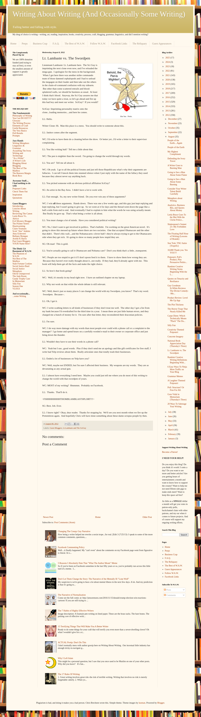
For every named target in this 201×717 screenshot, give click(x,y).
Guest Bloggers (56, 428)
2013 (167, 111)
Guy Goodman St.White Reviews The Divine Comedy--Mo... (178, 289)
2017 (167, 93)
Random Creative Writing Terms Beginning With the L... (177, 270)
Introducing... (18, 206)
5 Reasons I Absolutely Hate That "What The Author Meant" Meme (87, 563)
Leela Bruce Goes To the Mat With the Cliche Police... (177, 217)
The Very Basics (20, 131)
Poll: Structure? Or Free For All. (176, 388)
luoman (142, 703)
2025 (167, 57)
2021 (167, 75)
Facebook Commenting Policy (71, 547)
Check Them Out (20, 191)
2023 (167, 66)
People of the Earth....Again (175, 141)
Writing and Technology (18, 154)
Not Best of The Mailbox (20, 260)
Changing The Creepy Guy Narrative (74, 531)
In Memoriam (19, 281)
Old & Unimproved (21, 274)
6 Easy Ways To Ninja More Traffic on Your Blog (177, 369)
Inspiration (17, 195)
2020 (167, 80)
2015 (167, 102)
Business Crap (40, 43)
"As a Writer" (18, 158)
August (171, 136)
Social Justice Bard (21, 266)
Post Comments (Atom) (64, 522)
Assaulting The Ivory (22, 151)
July (170, 412)
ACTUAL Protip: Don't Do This (72, 642)
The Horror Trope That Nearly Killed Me (178, 310)
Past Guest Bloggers (21, 241)
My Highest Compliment (174, 153)
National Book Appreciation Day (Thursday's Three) (177, 343)
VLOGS (16, 289)
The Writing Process (21, 123)
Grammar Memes (175, 376)
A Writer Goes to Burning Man (175, 166)
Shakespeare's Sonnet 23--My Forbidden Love (177, 227)
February (172, 434)
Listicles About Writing (19, 209)
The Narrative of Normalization (72, 595)
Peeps (25, 43)
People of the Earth (176, 147)
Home (13, 43)
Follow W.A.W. (98, 43)
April (170, 425)
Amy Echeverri (19, 233)
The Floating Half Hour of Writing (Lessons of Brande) (178, 236)
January (171, 438)
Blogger (160, 703)
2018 (167, 88)
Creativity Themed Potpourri (176, 331)
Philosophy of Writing (22, 116)
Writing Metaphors (21, 143)
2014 (167, 106)
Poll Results (18, 133)
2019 (167, 84)
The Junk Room (19, 276)
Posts (167, 590)
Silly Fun (17, 284)
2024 (167, 62)
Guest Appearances (161, 43)
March (171, 430)
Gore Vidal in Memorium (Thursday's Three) (177, 397)
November (173, 123)
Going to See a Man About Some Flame (177, 173)
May (170, 421)
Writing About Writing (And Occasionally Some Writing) (99, 14)
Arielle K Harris (20, 238)
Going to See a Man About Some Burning (176, 182)
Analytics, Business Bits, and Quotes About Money (176, 208)
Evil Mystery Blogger (22, 221)
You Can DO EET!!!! (22, 118)
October (172, 128)
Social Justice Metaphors (19, 270)
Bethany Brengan (20, 236)
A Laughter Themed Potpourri (176, 381)
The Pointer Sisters (21, 223)
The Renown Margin (22, 173)
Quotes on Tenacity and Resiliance (178, 280)
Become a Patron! (170, 452)
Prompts (16, 136)
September (173, 132)
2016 (167, 97)
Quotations (17, 198)
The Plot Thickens (175, 305)
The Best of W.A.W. (75, 43)
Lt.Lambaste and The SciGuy (74, 428)
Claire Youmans (19, 228)
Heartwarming (19, 226)
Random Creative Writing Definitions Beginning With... (177, 360)
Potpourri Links (19, 188)
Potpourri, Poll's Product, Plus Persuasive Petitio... (177, 260)
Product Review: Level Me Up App (178, 299)
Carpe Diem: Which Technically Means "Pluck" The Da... (177, 318)
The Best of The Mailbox (20, 169)
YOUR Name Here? (21, 243)
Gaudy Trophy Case (21, 279)
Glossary (16, 121)
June (170, 416)
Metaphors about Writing (175, 199)
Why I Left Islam (65, 658)
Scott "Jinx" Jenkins (21, 231)
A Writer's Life (19, 161)
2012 (167, 115)
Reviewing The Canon (22, 213)
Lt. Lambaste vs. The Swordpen (177, 351)
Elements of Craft (20, 126)
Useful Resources (20, 128)
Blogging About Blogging (20, 164)
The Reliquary (139, 43)
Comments (170, 595)
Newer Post (48, 517)
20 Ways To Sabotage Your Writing (177, 405)
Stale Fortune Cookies (22, 264)
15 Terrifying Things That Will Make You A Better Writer (83, 626)
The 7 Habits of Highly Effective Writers (76, 611)
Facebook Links (119, 43)
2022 (167, 71)
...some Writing (19, 296)
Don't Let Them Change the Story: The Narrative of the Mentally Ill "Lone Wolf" (93, 579)
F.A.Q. (56, 43)
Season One (18, 286)
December (173, 119)
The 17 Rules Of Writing (69, 674)
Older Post (147, 517)
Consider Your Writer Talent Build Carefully (177, 191)
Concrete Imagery (175, 336)
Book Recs (17, 176)
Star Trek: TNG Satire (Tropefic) (177, 244)
